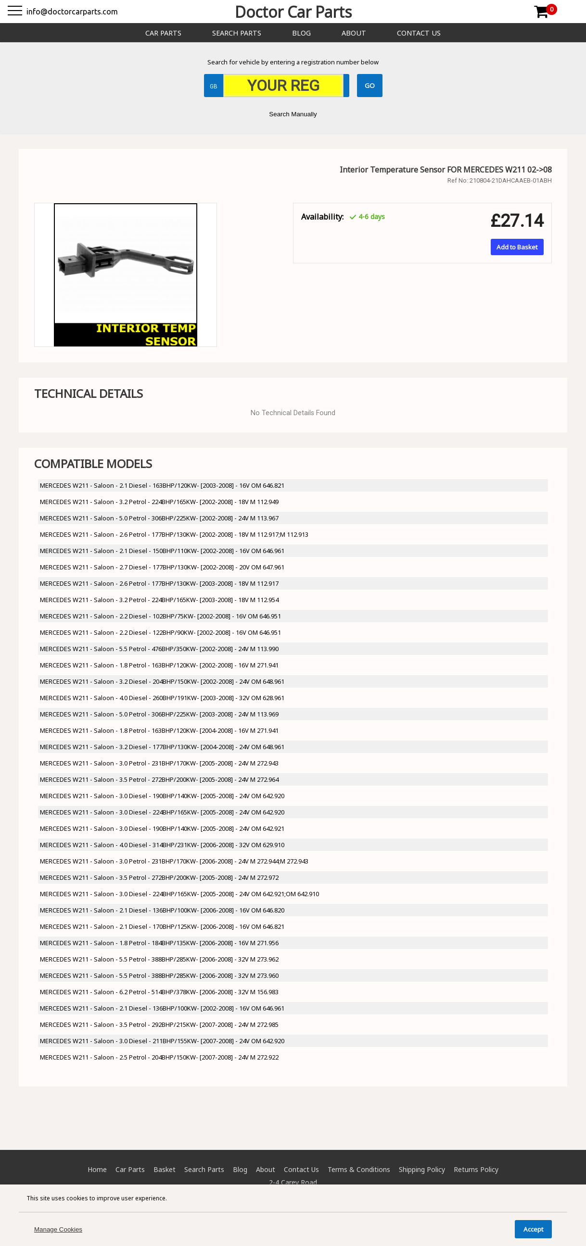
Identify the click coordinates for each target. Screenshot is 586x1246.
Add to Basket (517, 247)
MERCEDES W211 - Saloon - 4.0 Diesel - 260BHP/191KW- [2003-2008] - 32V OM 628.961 (162, 697)
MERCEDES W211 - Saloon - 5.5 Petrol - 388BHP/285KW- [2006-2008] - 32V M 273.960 (159, 975)
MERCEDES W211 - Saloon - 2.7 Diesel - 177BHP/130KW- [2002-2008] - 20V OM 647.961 (162, 567)
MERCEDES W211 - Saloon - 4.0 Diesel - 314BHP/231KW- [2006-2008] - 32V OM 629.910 (162, 844)
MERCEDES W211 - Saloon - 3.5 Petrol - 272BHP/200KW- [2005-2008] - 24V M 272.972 (159, 877)
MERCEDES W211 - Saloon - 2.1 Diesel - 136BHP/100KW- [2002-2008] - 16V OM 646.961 (162, 1008)
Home (97, 1169)
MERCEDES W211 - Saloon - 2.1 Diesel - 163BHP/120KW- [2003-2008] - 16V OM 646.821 (162, 485)
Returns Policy (476, 1169)
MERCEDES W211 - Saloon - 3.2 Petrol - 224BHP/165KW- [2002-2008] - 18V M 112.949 (159, 501)
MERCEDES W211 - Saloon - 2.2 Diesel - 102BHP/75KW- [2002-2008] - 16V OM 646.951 (160, 616)
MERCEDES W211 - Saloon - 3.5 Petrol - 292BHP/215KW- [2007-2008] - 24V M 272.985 (159, 1024)
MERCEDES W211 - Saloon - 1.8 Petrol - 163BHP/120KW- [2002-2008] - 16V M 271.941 (159, 665)
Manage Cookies (58, 1229)
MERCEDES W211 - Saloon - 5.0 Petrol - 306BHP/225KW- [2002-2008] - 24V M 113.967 (159, 518)
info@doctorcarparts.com (72, 11)
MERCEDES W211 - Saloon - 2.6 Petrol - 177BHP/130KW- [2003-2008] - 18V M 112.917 (159, 583)
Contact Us (419, 32)
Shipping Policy (422, 1169)
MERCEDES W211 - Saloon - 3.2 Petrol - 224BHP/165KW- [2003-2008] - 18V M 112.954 (159, 599)
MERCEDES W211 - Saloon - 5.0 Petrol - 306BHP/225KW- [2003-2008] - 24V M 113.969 (159, 714)
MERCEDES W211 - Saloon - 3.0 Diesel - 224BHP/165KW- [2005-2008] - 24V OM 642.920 (162, 812)
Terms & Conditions (359, 1169)
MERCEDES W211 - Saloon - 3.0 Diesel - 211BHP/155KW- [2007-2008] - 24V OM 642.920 (162, 1040)
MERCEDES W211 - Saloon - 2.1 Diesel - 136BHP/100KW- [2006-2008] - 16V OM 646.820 (162, 910)
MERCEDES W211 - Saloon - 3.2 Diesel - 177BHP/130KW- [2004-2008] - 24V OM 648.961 (162, 746)
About (354, 32)
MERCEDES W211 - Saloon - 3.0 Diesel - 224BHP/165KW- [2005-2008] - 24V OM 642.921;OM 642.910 (179, 893)
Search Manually (293, 114)
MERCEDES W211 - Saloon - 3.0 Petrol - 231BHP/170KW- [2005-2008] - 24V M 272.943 (159, 763)
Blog (301, 32)
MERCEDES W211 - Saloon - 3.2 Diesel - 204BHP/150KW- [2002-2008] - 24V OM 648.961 (162, 681)
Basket (164, 1169)
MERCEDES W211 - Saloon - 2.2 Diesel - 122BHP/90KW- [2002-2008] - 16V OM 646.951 (160, 632)
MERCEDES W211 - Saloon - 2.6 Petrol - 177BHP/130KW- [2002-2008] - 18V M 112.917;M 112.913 (174, 534)
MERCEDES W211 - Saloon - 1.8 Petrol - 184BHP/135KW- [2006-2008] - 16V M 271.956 (159, 942)
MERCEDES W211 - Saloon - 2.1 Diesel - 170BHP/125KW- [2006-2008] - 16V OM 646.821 (162, 926)
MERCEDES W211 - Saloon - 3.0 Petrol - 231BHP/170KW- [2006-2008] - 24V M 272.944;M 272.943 (174, 861)
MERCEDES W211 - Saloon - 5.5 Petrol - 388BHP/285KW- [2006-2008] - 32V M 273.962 (159, 959)
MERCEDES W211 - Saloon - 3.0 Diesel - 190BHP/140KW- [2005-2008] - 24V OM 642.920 (162, 795)
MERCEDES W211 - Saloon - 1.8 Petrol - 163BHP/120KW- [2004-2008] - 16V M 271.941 (159, 730)
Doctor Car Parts (293, 11)
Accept (533, 1229)
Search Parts (236, 32)
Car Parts (163, 32)
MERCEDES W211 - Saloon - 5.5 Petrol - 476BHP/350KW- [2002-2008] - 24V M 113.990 (159, 648)
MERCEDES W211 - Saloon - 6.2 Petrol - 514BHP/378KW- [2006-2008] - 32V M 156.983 (159, 991)
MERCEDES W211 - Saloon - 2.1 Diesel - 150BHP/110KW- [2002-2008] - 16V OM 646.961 (162, 550)
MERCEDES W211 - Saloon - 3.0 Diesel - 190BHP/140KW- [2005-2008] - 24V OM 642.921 (162, 828)
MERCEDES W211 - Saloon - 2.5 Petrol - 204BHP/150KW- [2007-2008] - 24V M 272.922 (159, 1057)
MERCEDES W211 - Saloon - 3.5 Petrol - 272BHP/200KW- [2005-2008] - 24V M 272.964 (159, 779)
